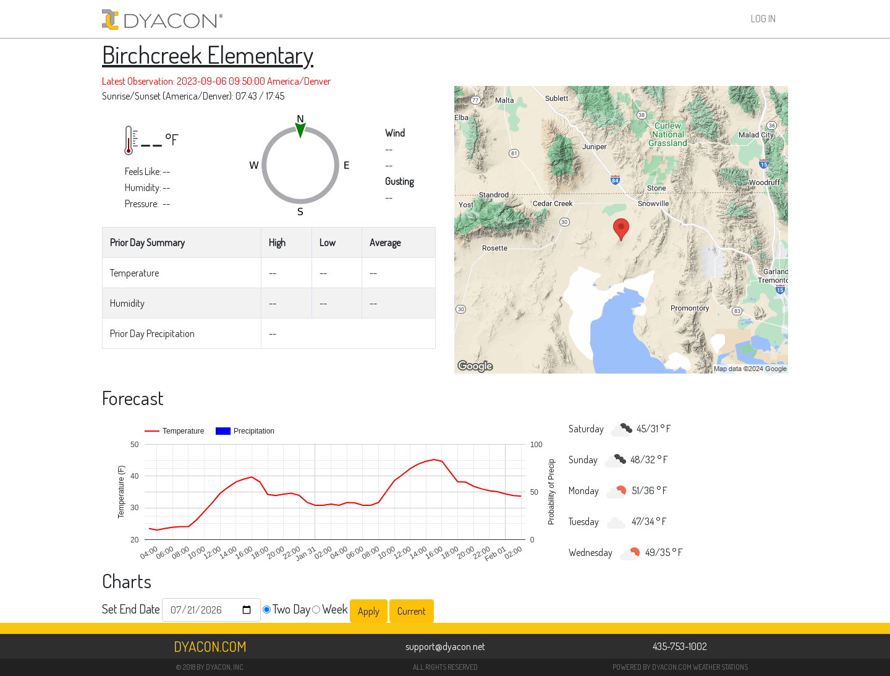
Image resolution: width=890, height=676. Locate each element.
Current (411, 611)
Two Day (291, 609)
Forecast (133, 397)
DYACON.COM (672, 667)
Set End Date (131, 609)
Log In (763, 18)
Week (335, 609)
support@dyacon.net (445, 646)
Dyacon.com (210, 646)
